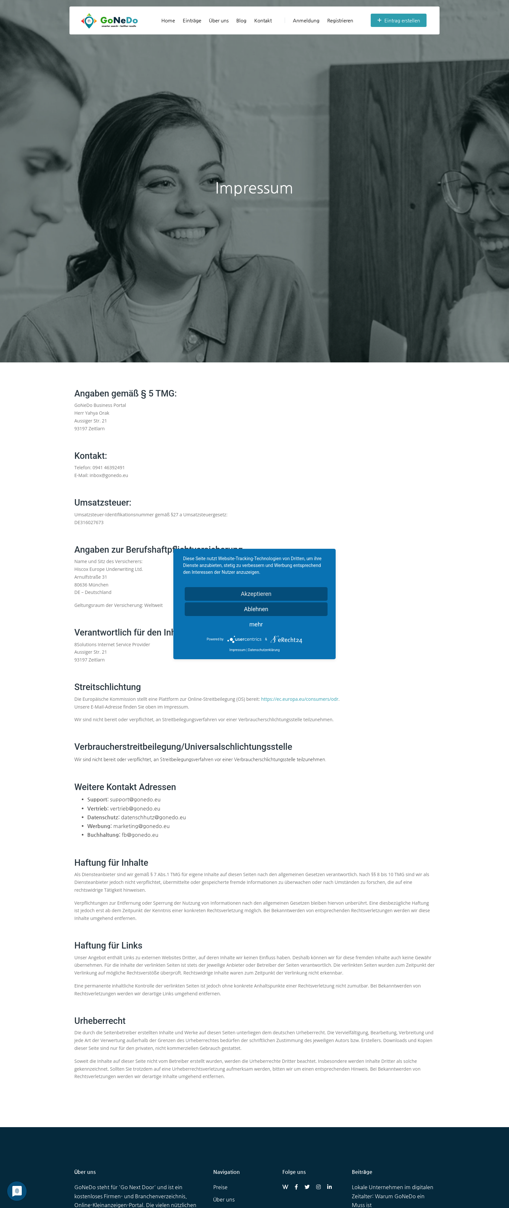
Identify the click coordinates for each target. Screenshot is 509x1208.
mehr (256, 624)
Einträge (192, 20)
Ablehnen (256, 609)
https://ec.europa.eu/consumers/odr (299, 699)
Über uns (219, 20)
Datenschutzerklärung (263, 650)
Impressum (237, 650)
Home (168, 20)
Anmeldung (302, 20)
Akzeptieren (256, 593)
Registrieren (340, 20)
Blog (241, 20)
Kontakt (263, 20)
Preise (220, 1187)
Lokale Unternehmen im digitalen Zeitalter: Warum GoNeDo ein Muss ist (392, 1196)
